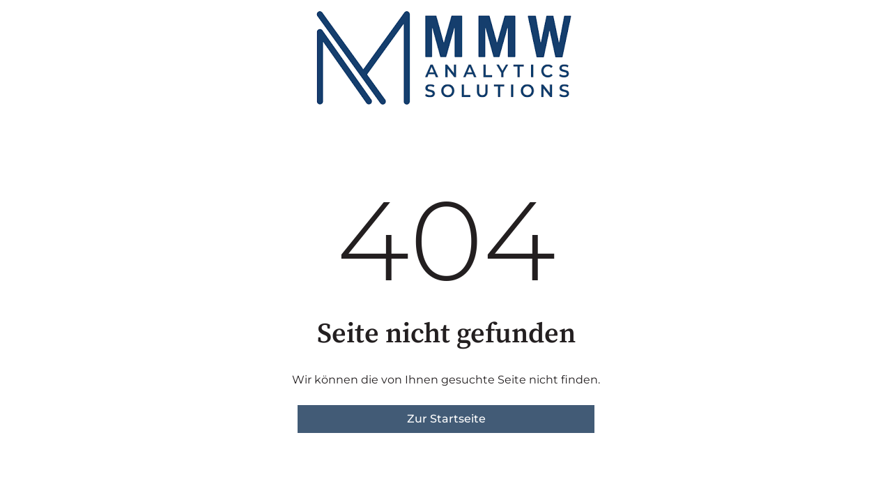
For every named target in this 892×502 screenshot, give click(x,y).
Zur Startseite (446, 418)
